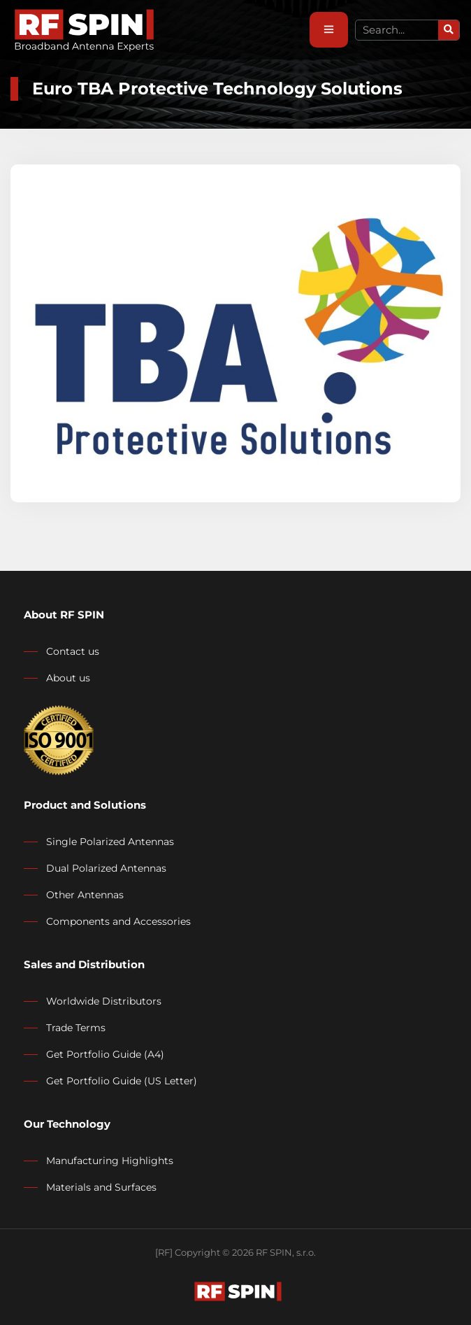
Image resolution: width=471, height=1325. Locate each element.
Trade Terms (76, 1027)
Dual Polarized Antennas (106, 868)
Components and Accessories (118, 921)
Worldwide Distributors (103, 1001)
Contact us (72, 651)
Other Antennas (85, 894)
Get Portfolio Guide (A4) (105, 1054)
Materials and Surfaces (101, 1187)
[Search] (448, 30)
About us (68, 678)
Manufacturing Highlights (109, 1160)
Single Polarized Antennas (110, 841)
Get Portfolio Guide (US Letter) (121, 1081)
